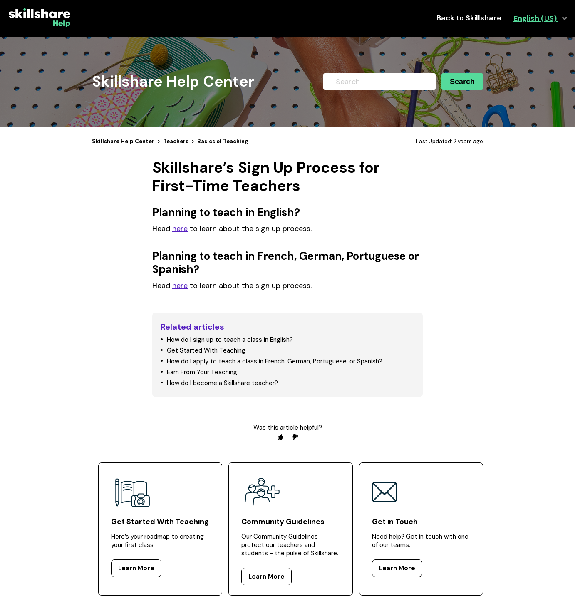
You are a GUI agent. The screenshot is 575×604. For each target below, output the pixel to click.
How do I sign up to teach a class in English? (230, 340)
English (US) (535, 18)
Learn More (136, 568)
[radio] (280, 437)
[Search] (379, 81)
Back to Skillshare (468, 18)
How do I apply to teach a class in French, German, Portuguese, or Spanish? (274, 361)
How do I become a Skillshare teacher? (222, 383)
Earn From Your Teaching (202, 372)
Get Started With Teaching (206, 350)
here (180, 229)
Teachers (175, 141)
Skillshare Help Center (123, 141)
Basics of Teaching (222, 141)
